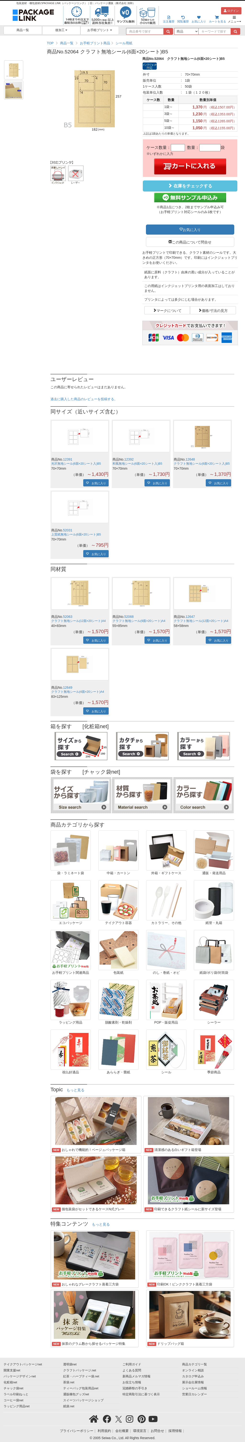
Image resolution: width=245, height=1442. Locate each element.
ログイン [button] (231, 10)
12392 (129, 459)
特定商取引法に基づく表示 (141, 1394)
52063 (67, 617)
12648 (190, 459)
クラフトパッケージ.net (79, 1370)
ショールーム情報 (194, 1388)
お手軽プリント (99, 30)
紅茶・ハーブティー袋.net (81, 1376)
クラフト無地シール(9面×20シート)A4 (138, 621)
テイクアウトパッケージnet (23, 1364)
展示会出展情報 (193, 1382)
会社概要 (122, 1431)
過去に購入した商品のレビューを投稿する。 (83, 399)
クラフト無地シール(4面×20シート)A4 (77, 691)
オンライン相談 (193, 1370)
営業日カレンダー (194, 1394)
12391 (67, 459)
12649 (67, 687)
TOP (50, 43)
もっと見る (75, 1090)
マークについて (169, 310)
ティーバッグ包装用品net (81, 1388)
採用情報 (175, 1431)
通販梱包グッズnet (76, 1394)
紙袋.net (68, 1406)
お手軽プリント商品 (95, 43)
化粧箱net (10, 1382)
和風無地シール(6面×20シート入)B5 (137, 463)
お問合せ (157, 1431)
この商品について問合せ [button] (192, 242)
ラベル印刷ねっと (16, 1394)
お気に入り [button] (192, 229)
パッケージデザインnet (20, 1376)
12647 (190, 617)
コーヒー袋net (13, 1400)
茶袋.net (68, 1382)
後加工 (61, 30)
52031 (67, 530)
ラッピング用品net (17, 1406)
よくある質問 (131, 1370)
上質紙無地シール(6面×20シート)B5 (76, 534)
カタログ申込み (193, 1376)
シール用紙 (124, 43)
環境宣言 (139, 1431)
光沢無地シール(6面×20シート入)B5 (76, 463)
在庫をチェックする (190, 185)
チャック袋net (13, 1388)
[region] (142, 43)
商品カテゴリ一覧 (194, 1364)
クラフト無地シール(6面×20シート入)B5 (202, 463)
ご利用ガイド (131, 1364)
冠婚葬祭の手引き (134, 1388)
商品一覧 (23, 30)
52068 (129, 617)
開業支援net (12, 1370)
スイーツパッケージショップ (83, 1400)
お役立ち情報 (131, 1382)
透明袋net (70, 1364)
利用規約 (104, 1431)
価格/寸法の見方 (215, 310)
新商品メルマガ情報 (136, 1376)
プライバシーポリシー (76, 1431)
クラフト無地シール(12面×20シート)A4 (78, 621)
